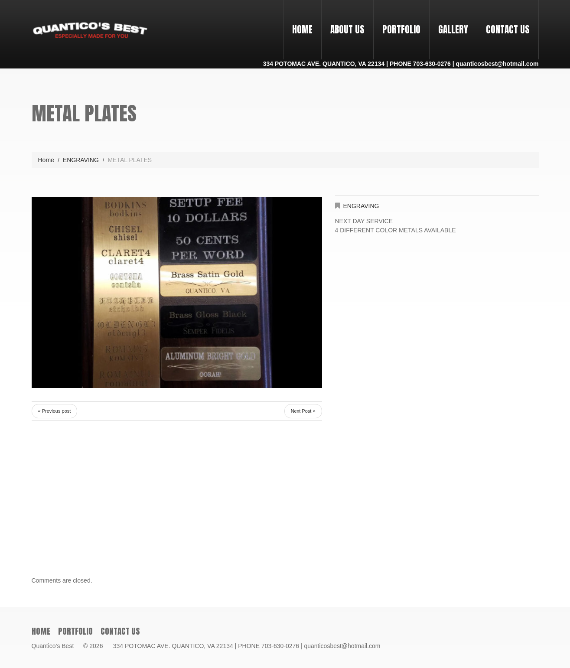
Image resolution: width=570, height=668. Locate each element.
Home (302, 29)
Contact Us (508, 29)
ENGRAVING (81, 159)
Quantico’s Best (57, 645)
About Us (347, 29)
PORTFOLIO (398, 21)
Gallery (453, 29)
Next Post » (303, 411)
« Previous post (54, 411)
